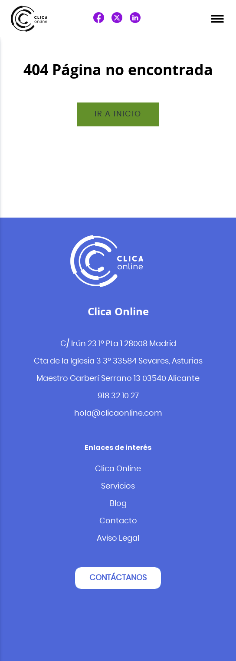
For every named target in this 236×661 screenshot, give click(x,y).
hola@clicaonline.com (118, 413)
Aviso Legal (118, 538)
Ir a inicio (118, 114)
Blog (118, 504)
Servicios (118, 486)
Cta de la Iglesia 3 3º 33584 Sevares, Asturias (118, 361)
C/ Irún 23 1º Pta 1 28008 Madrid (118, 344)
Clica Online (118, 469)
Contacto (118, 521)
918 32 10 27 (118, 396)
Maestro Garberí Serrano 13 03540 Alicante (118, 379)
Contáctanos (118, 578)
